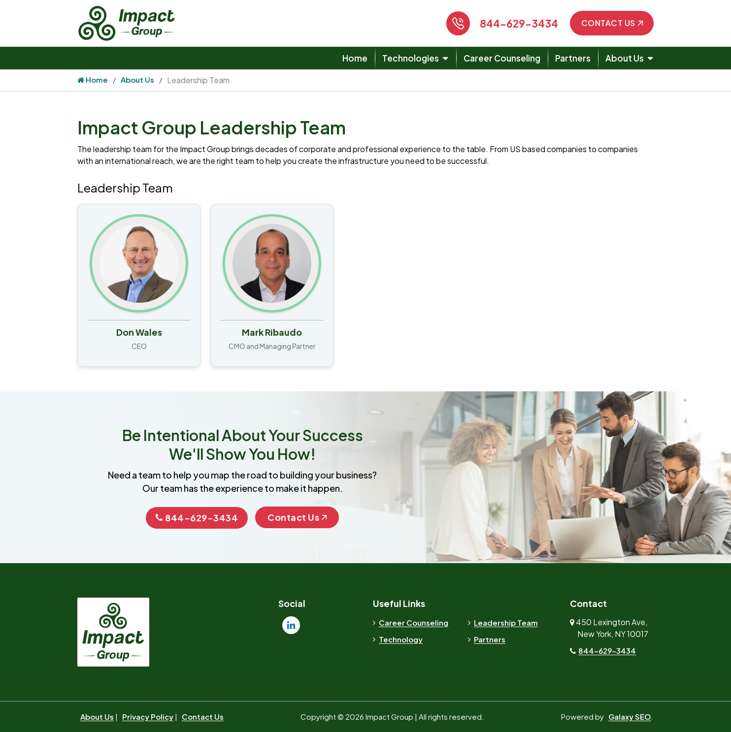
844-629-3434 (519, 23)
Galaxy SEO (629, 716)
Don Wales (139, 332)
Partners (573, 58)
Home (354, 58)
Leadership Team (506, 622)
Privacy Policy (147, 716)
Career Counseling (502, 58)
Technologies (410, 58)
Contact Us (612, 23)
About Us (624, 58)
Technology (401, 639)
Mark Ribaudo (272, 332)
